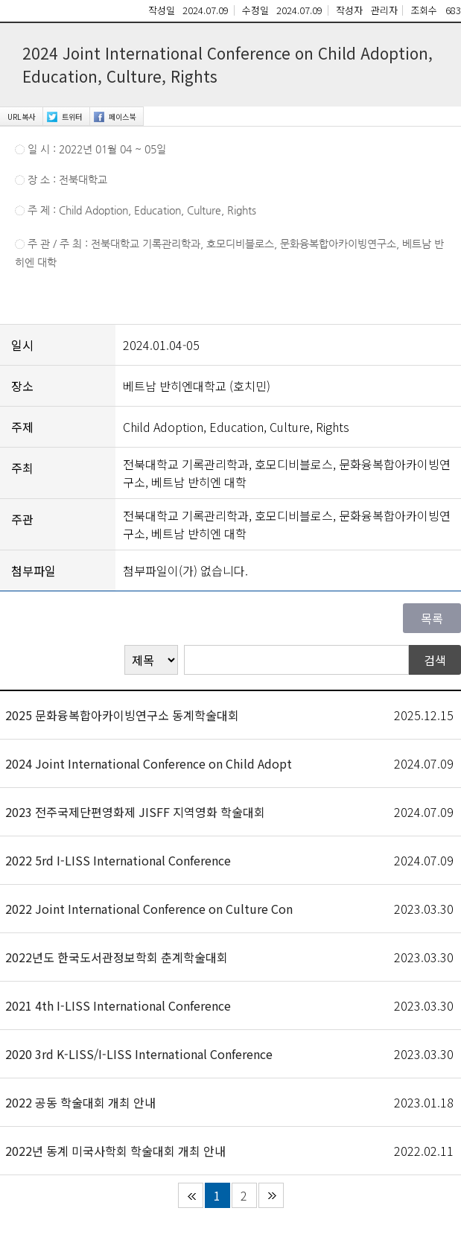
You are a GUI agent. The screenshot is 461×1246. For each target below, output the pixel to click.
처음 (190, 1195)
